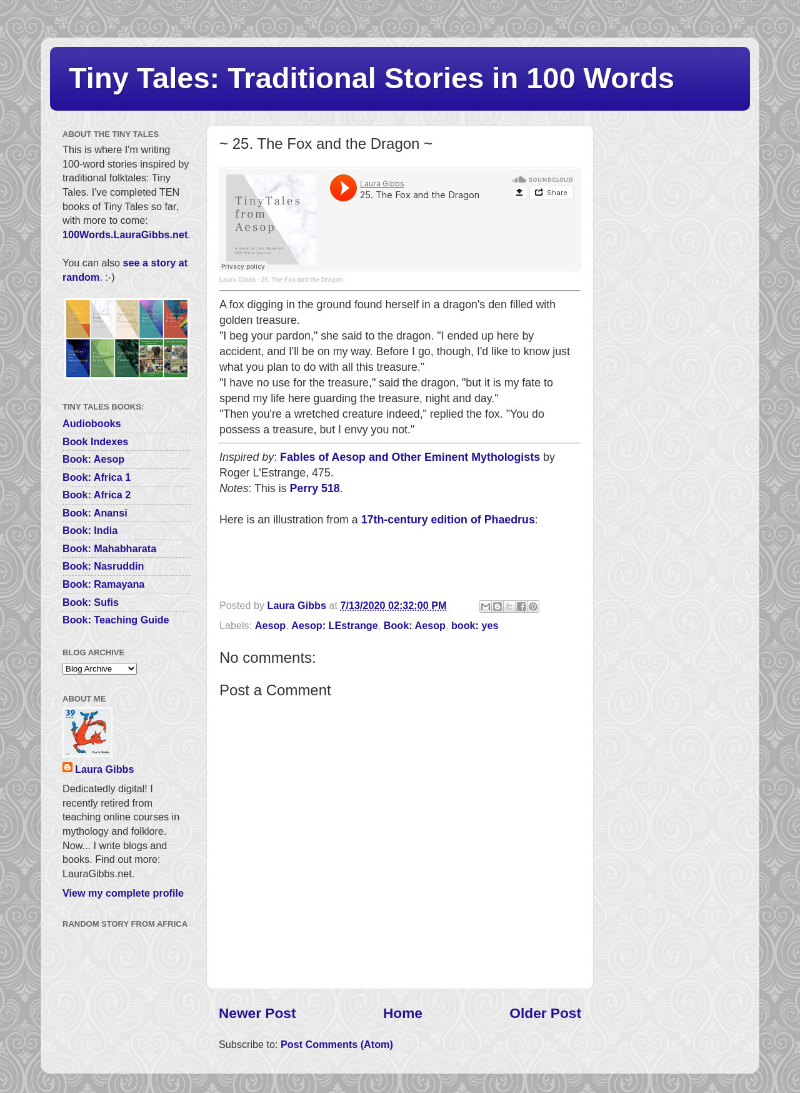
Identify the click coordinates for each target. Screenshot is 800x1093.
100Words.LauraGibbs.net (125, 234)
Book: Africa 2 (96, 494)
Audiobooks (91, 423)
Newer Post (257, 1013)
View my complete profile (123, 893)
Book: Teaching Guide (115, 619)
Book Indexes (95, 441)
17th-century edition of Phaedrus (448, 519)
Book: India (90, 530)
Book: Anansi (95, 512)
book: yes (475, 625)
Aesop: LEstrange (334, 625)
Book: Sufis (90, 602)
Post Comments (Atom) (337, 1044)
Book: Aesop (415, 625)
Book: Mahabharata (109, 548)
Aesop (270, 625)
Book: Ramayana (103, 584)
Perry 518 (315, 488)
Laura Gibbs (237, 279)
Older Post (545, 1013)
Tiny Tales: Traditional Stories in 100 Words (371, 77)
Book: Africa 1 (96, 477)
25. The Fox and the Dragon (302, 279)
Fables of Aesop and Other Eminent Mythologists (410, 457)
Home (402, 1013)
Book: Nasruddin (103, 566)
